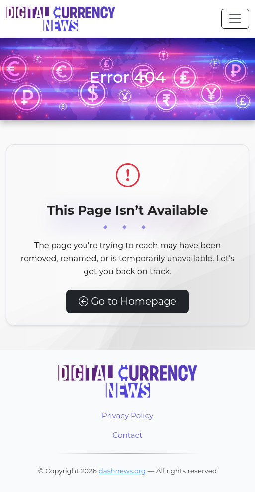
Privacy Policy (127, 415)
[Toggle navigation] (235, 19)
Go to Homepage (127, 301)
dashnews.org (122, 471)
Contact (128, 435)
